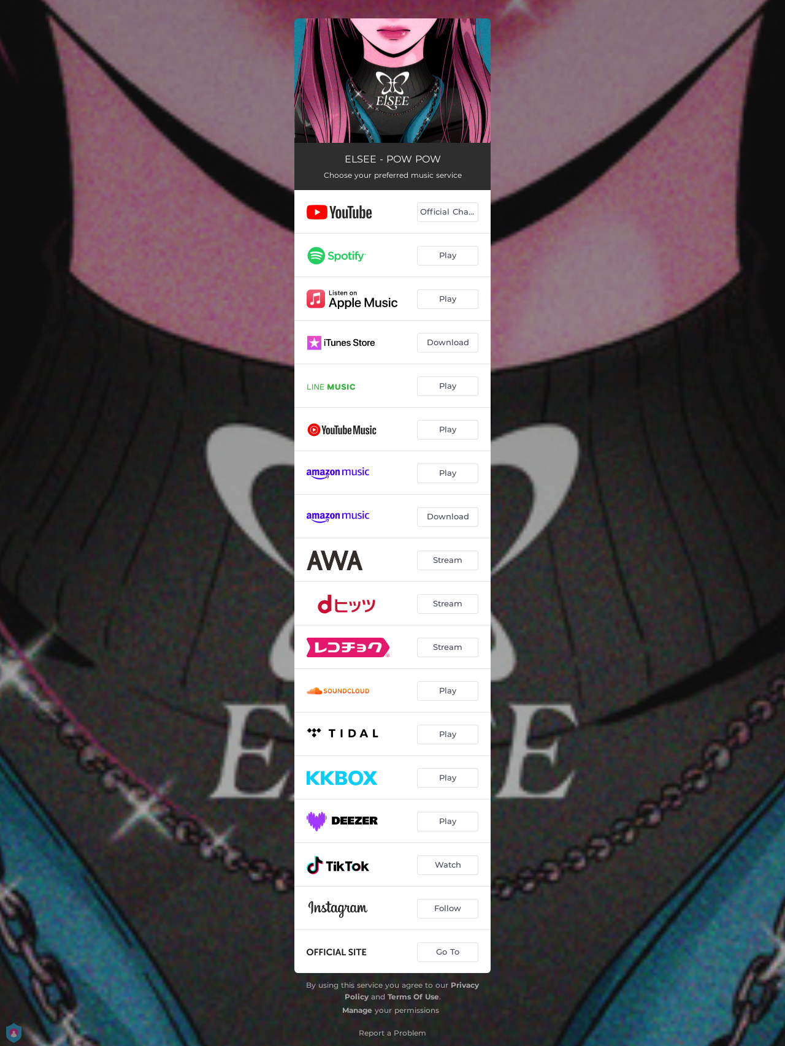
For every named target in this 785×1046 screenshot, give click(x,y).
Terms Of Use (413, 996)
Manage (357, 1010)
